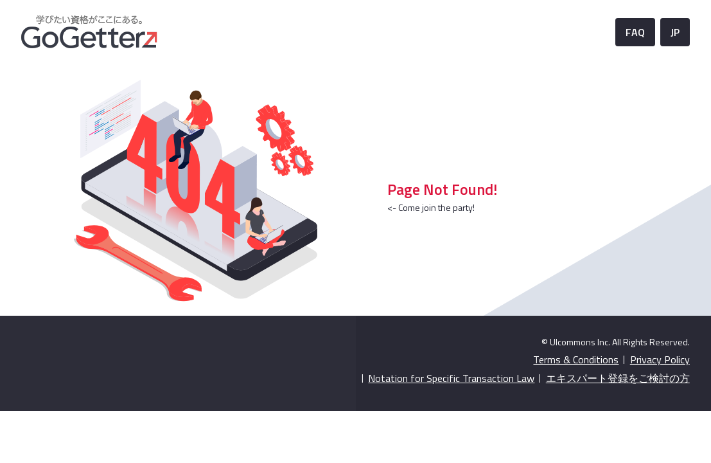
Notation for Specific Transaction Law (451, 378)
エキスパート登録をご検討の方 (618, 378)
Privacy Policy (660, 359)
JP (675, 32)
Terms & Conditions (576, 359)
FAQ (635, 32)
